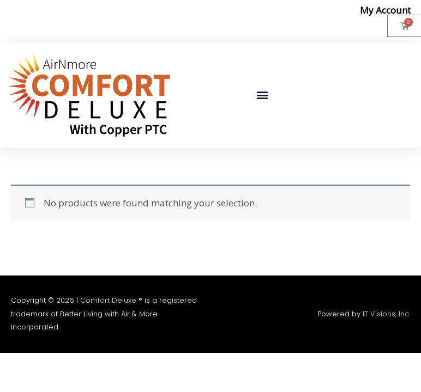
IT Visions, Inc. (386, 314)
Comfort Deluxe (108, 300)
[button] (262, 95)
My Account (385, 10)
